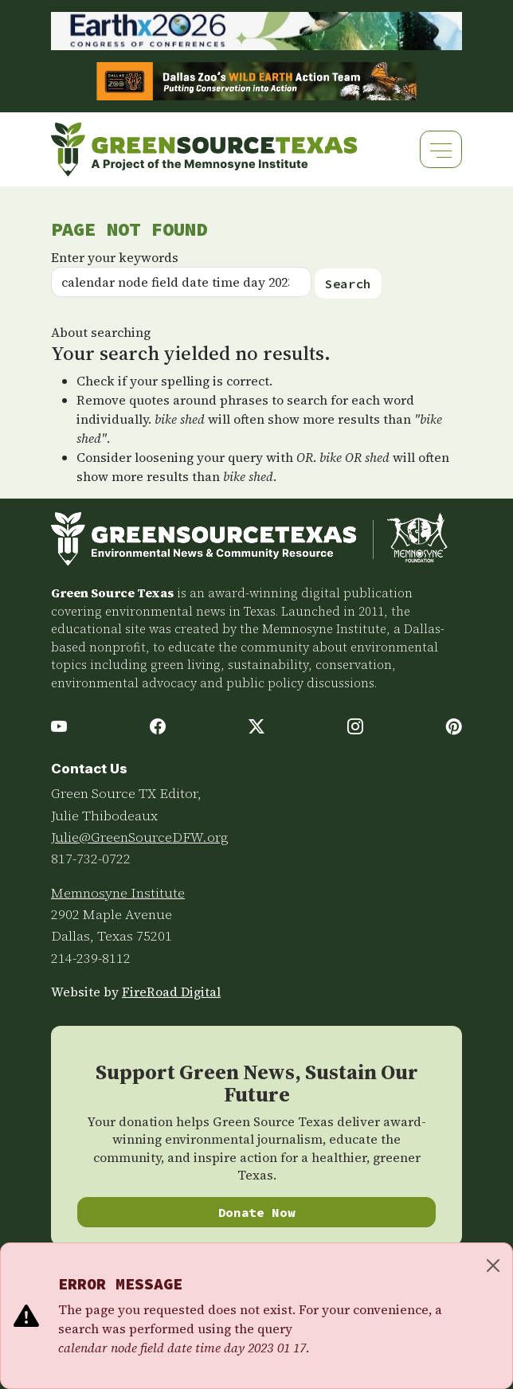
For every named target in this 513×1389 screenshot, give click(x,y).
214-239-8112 (91, 958)
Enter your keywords (114, 257)
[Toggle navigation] (441, 149)
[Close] (493, 1265)
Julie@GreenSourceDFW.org (140, 837)
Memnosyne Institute (118, 892)
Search (348, 283)
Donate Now (257, 1212)
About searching (101, 332)
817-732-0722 (91, 858)
